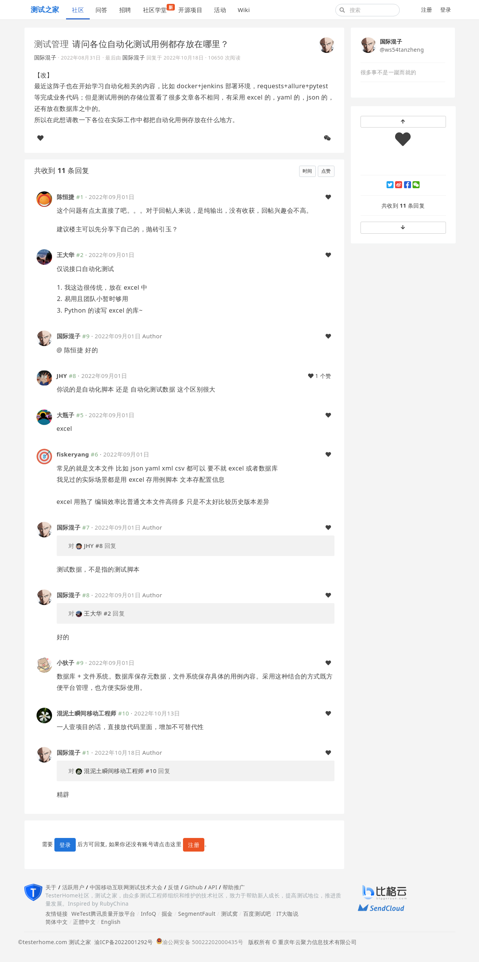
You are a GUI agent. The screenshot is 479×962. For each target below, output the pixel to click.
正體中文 (84, 921)
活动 (220, 10)
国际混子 (45, 57)
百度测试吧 (257, 913)
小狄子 (66, 662)
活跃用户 (73, 887)
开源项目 (190, 10)
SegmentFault (197, 913)
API (212, 887)
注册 (426, 9)
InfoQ (148, 913)
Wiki (244, 10)
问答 (102, 10)
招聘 (125, 10)
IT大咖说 (288, 913)
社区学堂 (158, 9)
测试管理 (51, 43)
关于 (51, 887)
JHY (62, 376)
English (111, 921)
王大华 (66, 255)
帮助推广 (234, 887)
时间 (307, 171)
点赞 (326, 171)
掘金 (167, 913)
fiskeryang (73, 454)
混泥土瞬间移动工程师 (87, 713)
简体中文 (56, 921)
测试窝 (229, 913)
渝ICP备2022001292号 (122, 942)
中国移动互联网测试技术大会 (126, 887)
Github (194, 887)
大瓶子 (66, 415)
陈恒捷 (66, 197)
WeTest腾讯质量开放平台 (103, 913)
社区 (78, 10)
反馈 (173, 887)
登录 (445, 9)
